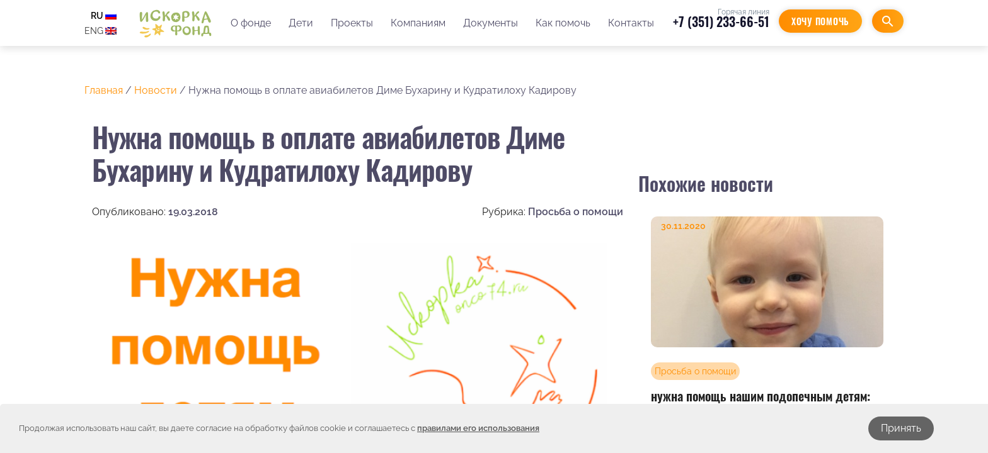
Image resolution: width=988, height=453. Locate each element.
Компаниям (418, 23)
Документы (490, 23)
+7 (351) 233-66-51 (721, 21)
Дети (301, 23)
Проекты (352, 23)
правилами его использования (478, 428)
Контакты (631, 23)
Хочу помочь (820, 21)
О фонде (251, 23)
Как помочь (563, 23)
